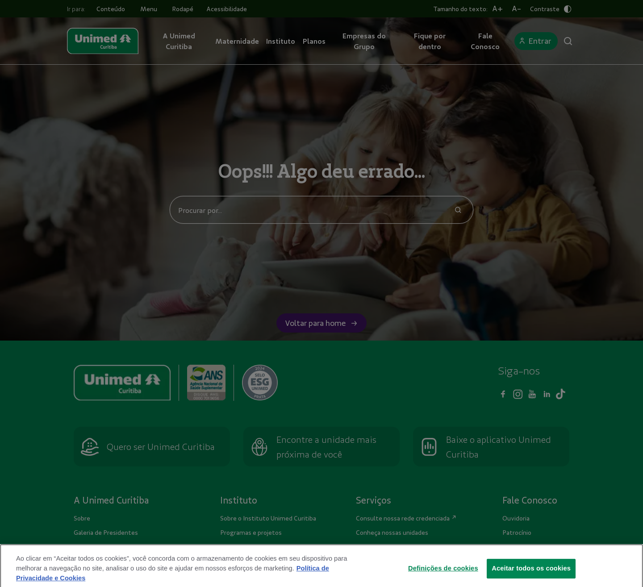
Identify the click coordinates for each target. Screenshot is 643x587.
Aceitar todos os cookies (531, 574)
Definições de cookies (443, 574)
